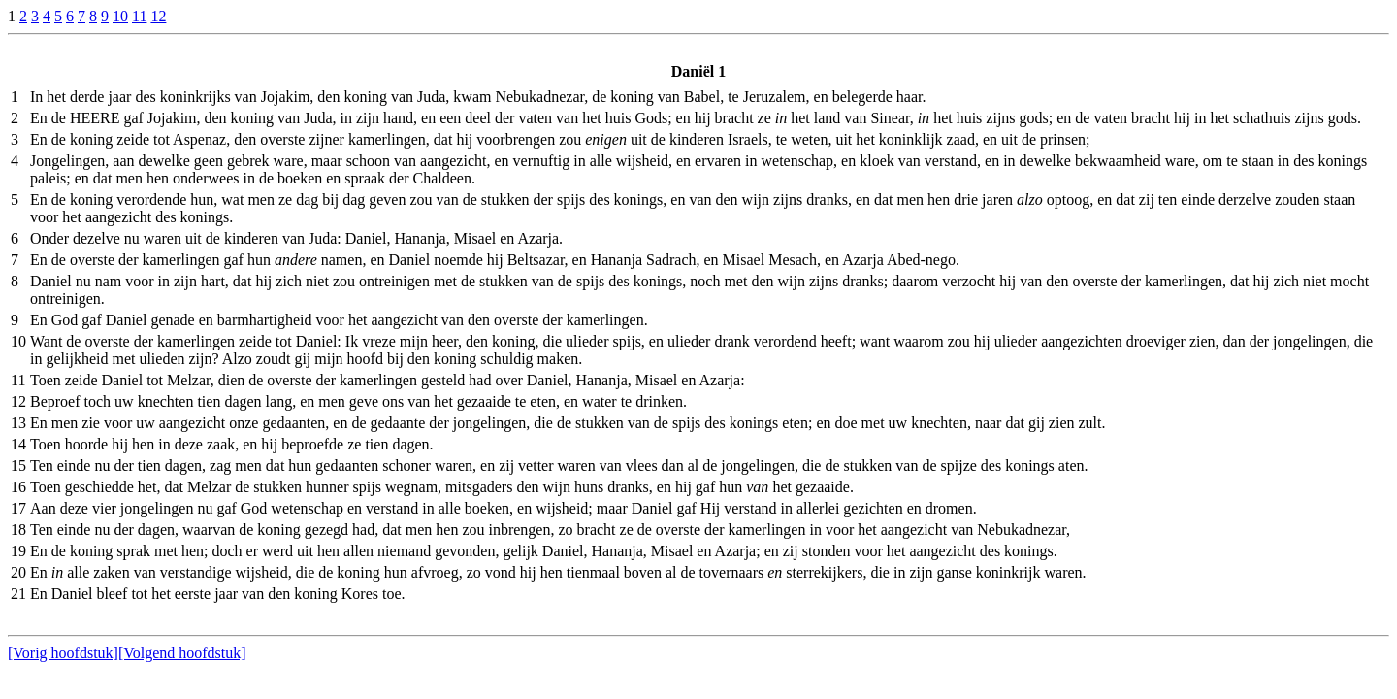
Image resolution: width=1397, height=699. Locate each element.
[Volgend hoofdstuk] (182, 653)
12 (158, 16)
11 (139, 16)
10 (120, 16)
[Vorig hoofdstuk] (63, 653)
